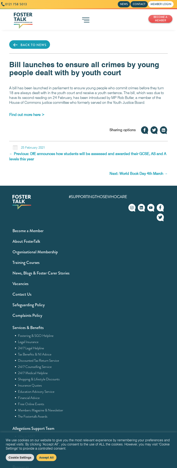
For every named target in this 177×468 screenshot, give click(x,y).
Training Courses (25, 263)
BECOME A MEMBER (160, 19)
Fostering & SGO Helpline (35, 335)
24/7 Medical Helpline (33, 373)
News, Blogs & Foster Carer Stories (40, 273)
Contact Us (21, 294)
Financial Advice (29, 397)
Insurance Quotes (30, 385)
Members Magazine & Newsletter (40, 410)
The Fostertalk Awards (32, 416)
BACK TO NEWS (30, 45)
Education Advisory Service (36, 391)
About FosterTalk (26, 241)
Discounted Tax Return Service (38, 360)
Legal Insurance (28, 341)
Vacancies (20, 284)
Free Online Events (31, 404)
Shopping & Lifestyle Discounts (39, 379)
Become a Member (28, 231)
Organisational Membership (35, 252)
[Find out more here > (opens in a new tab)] (26, 115)
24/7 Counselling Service (35, 366)
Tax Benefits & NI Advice (34, 354)
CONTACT (139, 4)
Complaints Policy (27, 315)
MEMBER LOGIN (160, 4)
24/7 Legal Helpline (31, 348)
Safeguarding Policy (28, 305)
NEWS (124, 4)
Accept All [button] (46, 457)
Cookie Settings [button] (20, 457)
